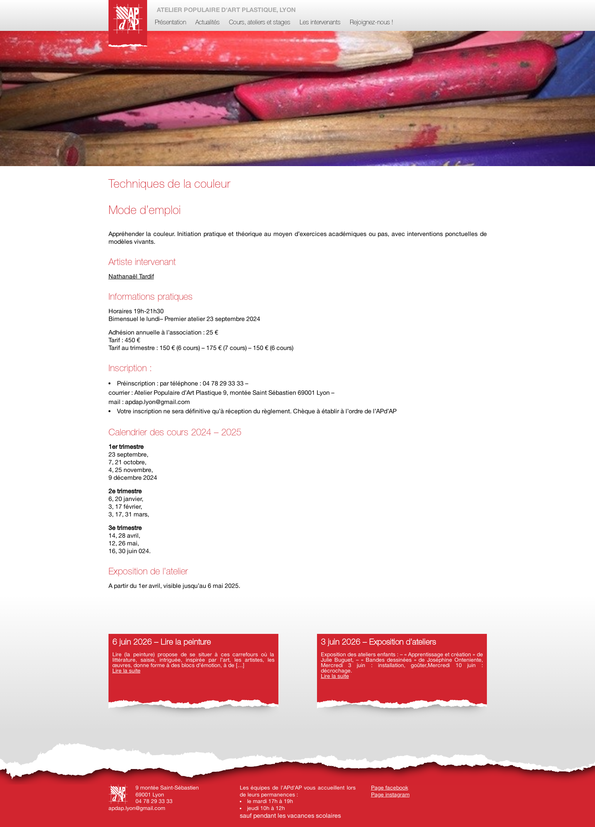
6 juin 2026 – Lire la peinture (161, 642)
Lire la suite (126, 670)
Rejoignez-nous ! (371, 22)
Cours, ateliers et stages (259, 22)
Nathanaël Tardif (131, 276)
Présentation (170, 22)
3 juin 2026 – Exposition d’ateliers (378, 642)
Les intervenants (320, 22)
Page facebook (389, 788)
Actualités (207, 22)
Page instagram (390, 794)
